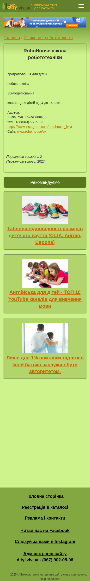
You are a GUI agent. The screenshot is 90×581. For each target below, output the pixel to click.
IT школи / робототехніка (48, 37)
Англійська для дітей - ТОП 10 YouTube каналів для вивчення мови (45, 299)
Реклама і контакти (45, 518)
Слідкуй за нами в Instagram (45, 541)
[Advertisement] (45, 432)
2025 (13, 574)
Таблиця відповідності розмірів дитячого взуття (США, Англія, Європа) (45, 235)
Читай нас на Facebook (44, 530)
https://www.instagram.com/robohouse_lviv (39, 127)
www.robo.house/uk (31, 131)
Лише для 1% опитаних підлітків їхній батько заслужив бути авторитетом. (45, 364)
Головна (12, 37)
